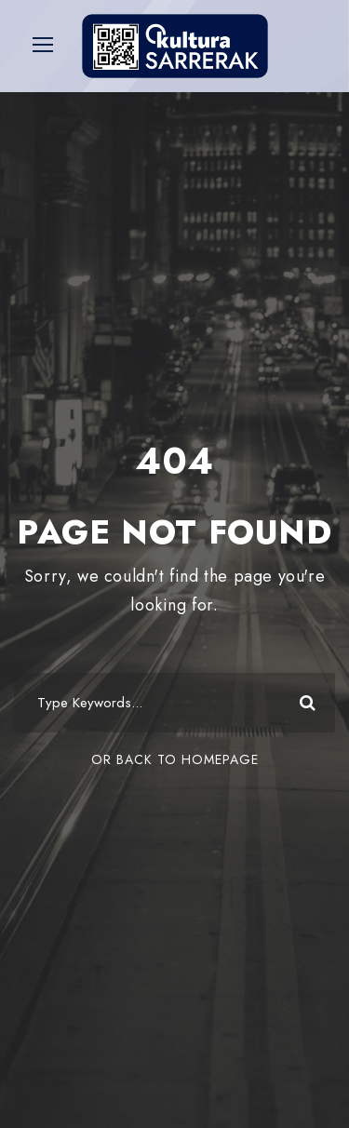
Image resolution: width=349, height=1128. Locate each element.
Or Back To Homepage (175, 759)
